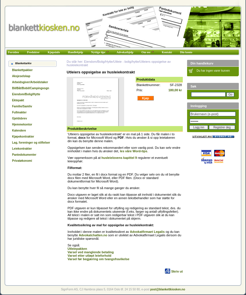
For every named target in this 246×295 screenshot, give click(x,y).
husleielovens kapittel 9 (119, 157)
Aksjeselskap (21, 76)
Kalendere (19, 130)
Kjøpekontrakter (23, 136)
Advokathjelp (125, 52)
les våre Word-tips (133, 151)
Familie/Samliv (22, 106)
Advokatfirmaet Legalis (147, 231)
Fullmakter (19, 112)
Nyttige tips (100, 52)
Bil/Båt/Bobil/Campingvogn (30, 88)
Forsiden (13, 52)
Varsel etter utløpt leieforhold (89, 255)
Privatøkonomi (22, 160)
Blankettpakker (22, 70)
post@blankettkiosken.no (167, 289)
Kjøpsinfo (54, 52)
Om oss (147, 52)
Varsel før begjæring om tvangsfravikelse (98, 259)
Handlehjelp (75, 52)
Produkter (33, 52)
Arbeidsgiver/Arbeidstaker (30, 82)
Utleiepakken (77, 248)
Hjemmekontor (22, 124)
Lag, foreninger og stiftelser (31, 142)
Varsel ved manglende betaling (91, 252)
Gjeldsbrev (19, 118)
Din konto (186, 52)
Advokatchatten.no (93, 235)
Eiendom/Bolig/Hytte (26, 94)
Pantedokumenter (24, 154)
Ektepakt (18, 100)
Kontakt (167, 52)
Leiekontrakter (22, 148)
